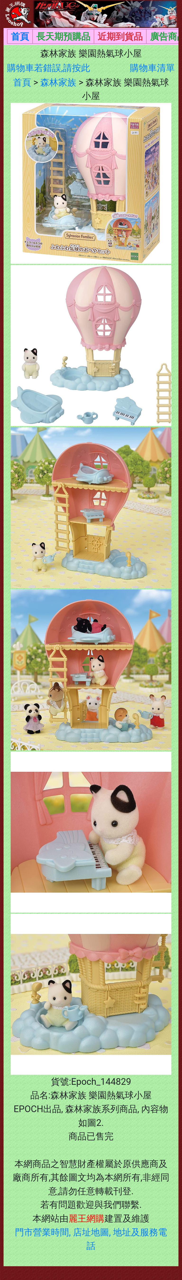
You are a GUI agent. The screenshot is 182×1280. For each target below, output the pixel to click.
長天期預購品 (63, 36)
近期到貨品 (120, 36)
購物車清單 (152, 67)
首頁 (20, 36)
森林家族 (58, 82)
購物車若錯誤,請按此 (48, 67)
